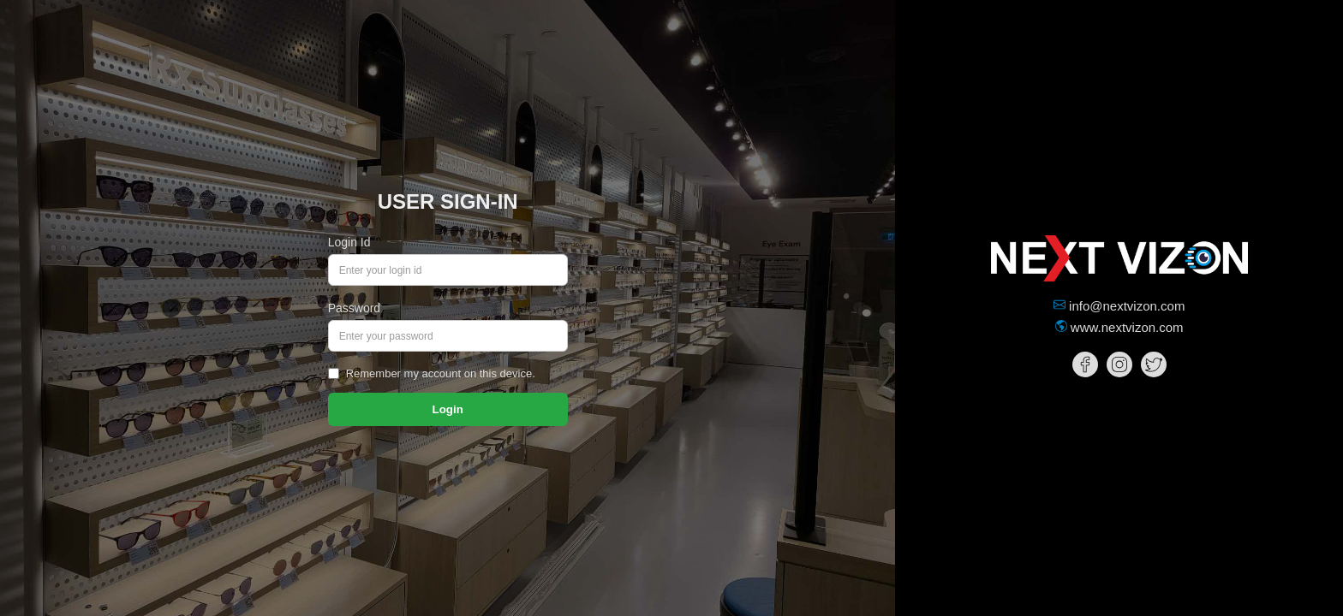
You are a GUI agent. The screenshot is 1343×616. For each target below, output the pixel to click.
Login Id (349, 242)
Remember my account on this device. (440, 373)
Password (354, 308)
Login (448, 409)
